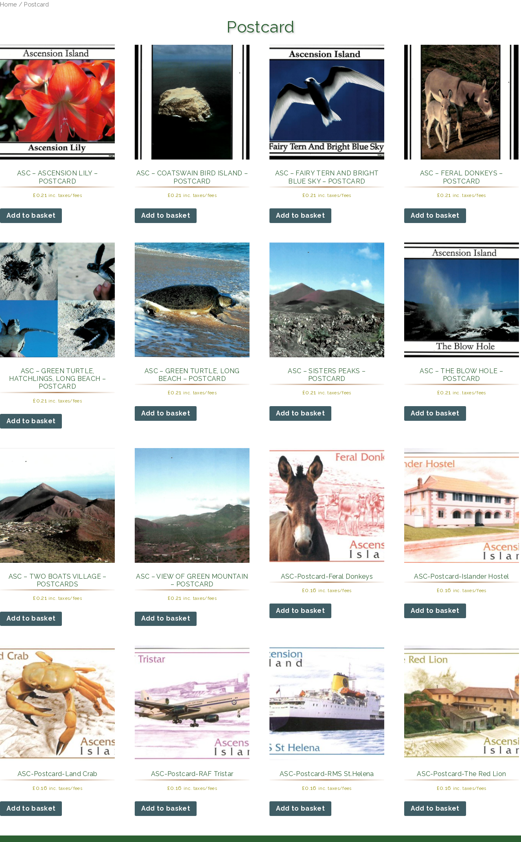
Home (8, 4)
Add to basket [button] (31, 215)
